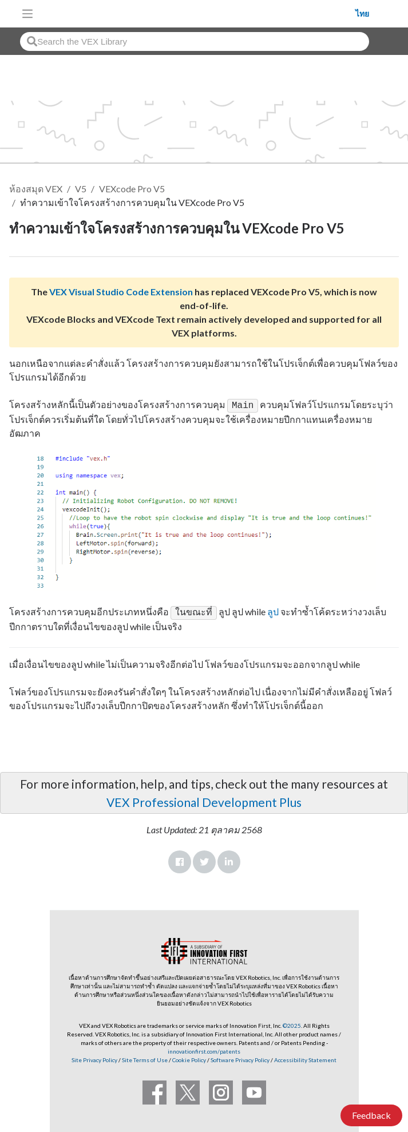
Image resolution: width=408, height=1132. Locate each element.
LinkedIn (228, 859)
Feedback (371, 1115)
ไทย (362, 13)
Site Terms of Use (144, 1057)
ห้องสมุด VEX (35, 188)
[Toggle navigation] (27, 14)
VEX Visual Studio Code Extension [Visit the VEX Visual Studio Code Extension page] (121, 291)
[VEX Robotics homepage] (197, 13)
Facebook (179, 859)
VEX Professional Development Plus (204, 800)
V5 (80, 188)
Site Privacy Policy (94, 1057)
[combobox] (194, 41)
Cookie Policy (189, 1057)
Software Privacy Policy (240, 1057)
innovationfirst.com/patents (204, 1049)
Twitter (204, 859)
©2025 (292, 1023)
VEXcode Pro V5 (132, 188)
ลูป (273, 610)
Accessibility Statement (305, 1057)
